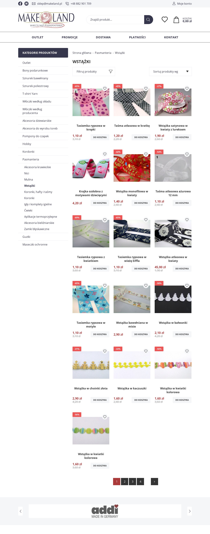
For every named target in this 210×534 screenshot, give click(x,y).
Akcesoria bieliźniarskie (39, 223)
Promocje (70, 37)
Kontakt (171, 37)
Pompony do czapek (36, 136)
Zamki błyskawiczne (36, 229)
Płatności (137, 37)
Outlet (37, 37)
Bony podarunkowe (35, 70)
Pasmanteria (31, 159)
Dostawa (103, 37)
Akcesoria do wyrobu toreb (40, 128)
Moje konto (184, 4)
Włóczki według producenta (32, 111)
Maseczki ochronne (35, 244)
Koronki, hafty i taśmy (38, 192)
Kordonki (28, 152)
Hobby (27, 144)
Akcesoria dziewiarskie (37, 121)
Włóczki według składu (37, 101)
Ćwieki (28, 210)
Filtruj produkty (87, 71)
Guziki (26, 237)
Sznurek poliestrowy (36, 86)
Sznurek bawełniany (35, 78)
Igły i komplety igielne (38, 204)
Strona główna (82, 53)
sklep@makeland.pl (49, 4)
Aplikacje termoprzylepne (40, 217)
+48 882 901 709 (81, 4)
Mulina (28, 179)
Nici (26, 173)
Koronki (29, 198)
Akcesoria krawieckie (37, 167)
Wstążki (29, 186)
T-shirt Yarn (30, 94)
